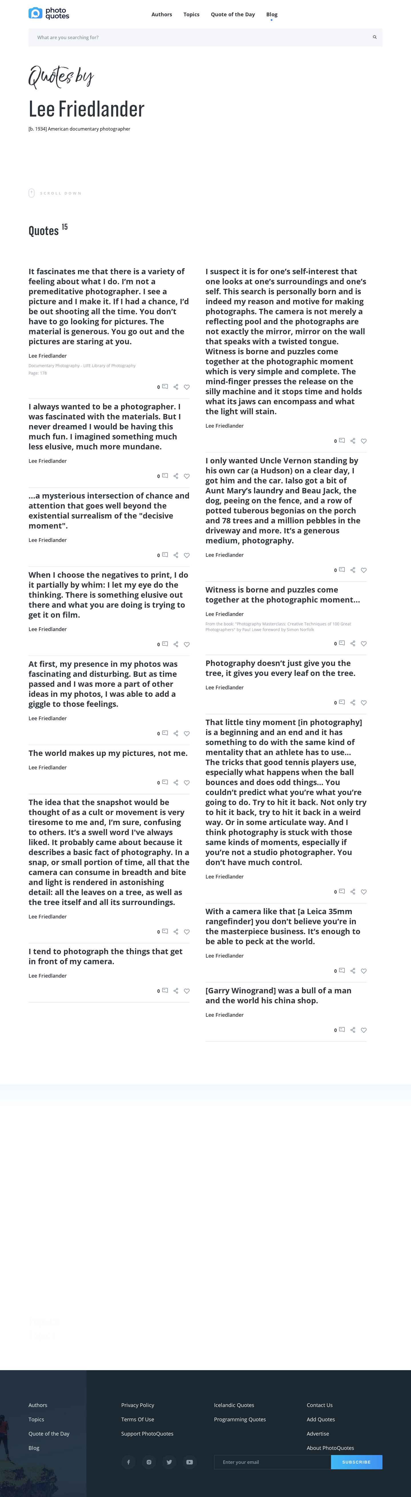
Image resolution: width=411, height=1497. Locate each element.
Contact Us (320, 1405)
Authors (162, 14)
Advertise (318, 1433)
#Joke (35, 1297)
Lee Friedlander (48, 355)
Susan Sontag (104, 1368)
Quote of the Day (233, 14)
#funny (37, 1311)
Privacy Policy (137, 1405)
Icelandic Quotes (234, 1405)
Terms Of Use (137, 1419)
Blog (271, 14)
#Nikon (37, 1369)
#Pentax (38, 1354)
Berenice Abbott (107, 1339)
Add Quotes (321, 1419)
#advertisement (48, 1340)
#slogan (38, 1326)
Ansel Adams (103, 1354)
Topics (192, 14)
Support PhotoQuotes (147, 1433)
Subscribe (356, 1462)
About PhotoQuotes (330, 1447)
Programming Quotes (240, 1419)
